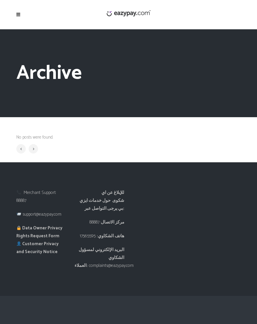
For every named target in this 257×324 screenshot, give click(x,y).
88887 (21, 200)
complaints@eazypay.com (111, 265)
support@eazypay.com (42, 214)
